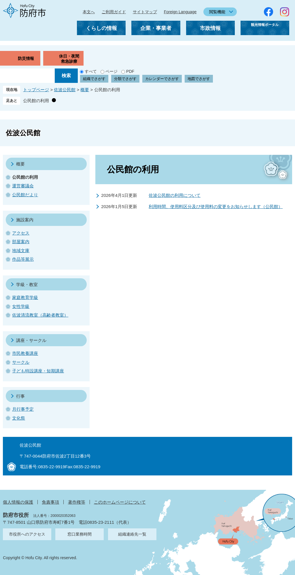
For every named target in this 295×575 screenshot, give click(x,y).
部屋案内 (20, 241)
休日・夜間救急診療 (69, 59)
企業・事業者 (155, 28)
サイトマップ (145, 11)
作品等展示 (23, 259)
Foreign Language (180, 11)
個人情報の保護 (18, 502)
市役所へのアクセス (27, 534)
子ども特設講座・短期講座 (38, 370)
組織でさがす (94, 79)
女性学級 (20, 306)
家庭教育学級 (25, 297)
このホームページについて (120, 502)
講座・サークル (31, 340)
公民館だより (25, 194)
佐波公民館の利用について (175, 195)
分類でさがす (125, 79)
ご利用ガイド (114, 11)
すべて (91, 71)
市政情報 (210, 28)
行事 (20, 396)
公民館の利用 (36, 100)
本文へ (89, 11)
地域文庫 (20, 250)
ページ (111, 71)
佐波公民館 (64, 89)
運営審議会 (23, 185)
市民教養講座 (25, 353)
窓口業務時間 (79, 534)
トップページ (36, 89)
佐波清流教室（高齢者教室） (40, 315)
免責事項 (50, 502)
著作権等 (76, 502)
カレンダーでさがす (162, 79)
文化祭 (18, 418)
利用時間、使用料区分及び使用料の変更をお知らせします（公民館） (216, 206)
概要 (84, 89)
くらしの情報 (101, 28)
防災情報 (26, 58)
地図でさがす (199, 79)
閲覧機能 (217, 11)
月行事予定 (23, 409)
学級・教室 (27, 284)
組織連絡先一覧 (132, 534)
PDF (130, 71)
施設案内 (24, 219)
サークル (20, 362)
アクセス (20, 233)
